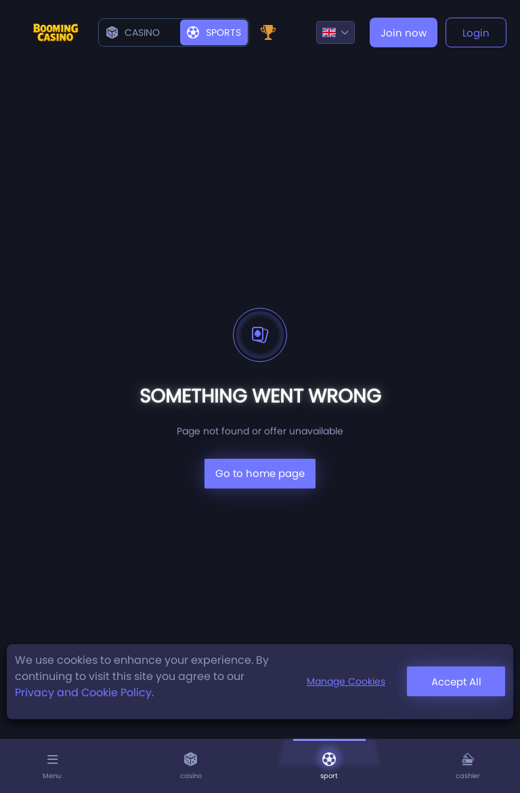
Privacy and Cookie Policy (83, 692)
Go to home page (260, 473)
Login (476, 33)
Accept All (456, 682)
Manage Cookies (346, 681)
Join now (404, 33)
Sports (214, 32)
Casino (133, 32)
